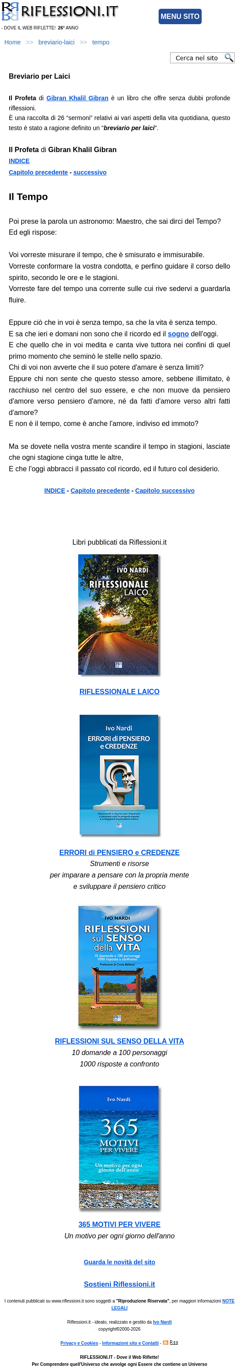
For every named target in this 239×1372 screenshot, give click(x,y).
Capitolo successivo (165, 490)
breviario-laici (57, 42)
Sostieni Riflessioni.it (119, 1284)
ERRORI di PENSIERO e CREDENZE (119, 852)
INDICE (19, 160)
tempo (100, 42)
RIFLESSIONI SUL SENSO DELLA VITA (119, 1041)
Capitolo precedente (38, 172)
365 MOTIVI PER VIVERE (120, 1224)
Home (12, 42)
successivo (90, 172)
